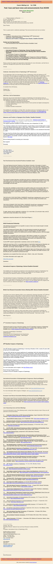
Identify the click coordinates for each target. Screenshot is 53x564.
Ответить (4, 1)
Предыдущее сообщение (25, 1)
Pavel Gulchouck (33, 562)
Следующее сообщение (36, 1)
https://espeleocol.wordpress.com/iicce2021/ (22, 329)
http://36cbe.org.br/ (28, 367)
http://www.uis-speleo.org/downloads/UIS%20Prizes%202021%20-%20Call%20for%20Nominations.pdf (24, 112)
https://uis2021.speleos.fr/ (32, 281)
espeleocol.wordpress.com (9, 336)
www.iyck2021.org (42, 83)
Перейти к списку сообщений (12, 1)
